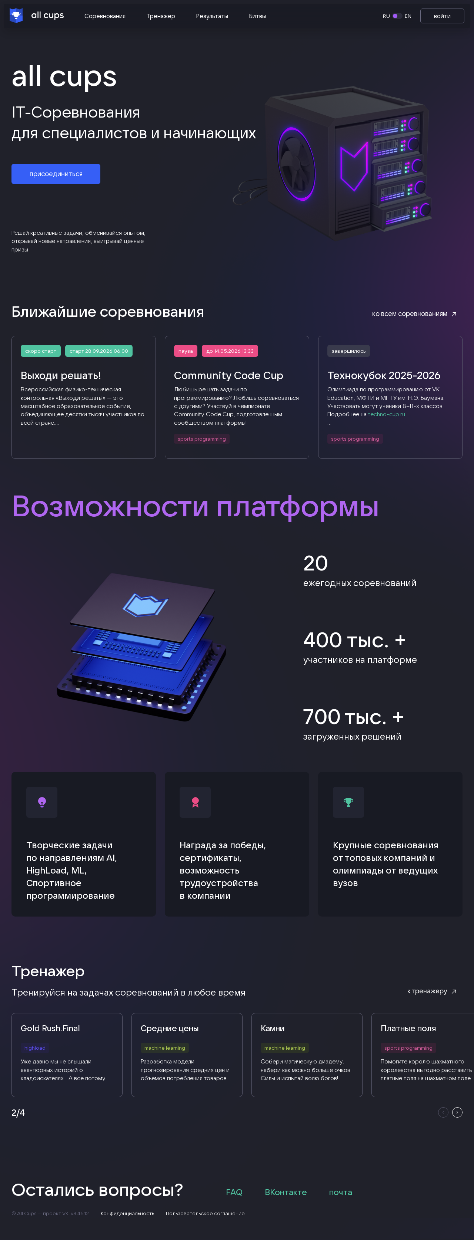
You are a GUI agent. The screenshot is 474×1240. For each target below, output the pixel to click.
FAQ (234, 1193)
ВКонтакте (286, 1193)
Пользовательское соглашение (205, 1214)
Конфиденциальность (127, 1214)
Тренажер (160, 16)
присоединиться (56, 174)
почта (341, 1193)
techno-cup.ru (386, 414)
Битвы (257, 16)
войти (442, 16)
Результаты (212, 16)
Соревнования (105, 16)
